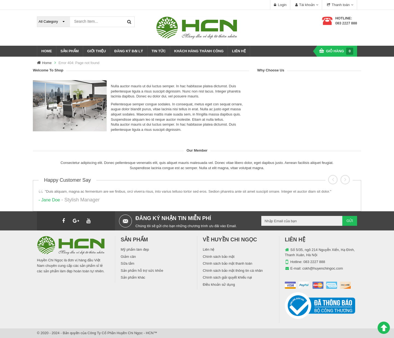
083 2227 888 (346, 23)
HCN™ (151, 333)
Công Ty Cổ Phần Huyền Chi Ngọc (115, 333)
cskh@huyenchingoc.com (322, 268)
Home (47, 63)
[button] (333, 179)
